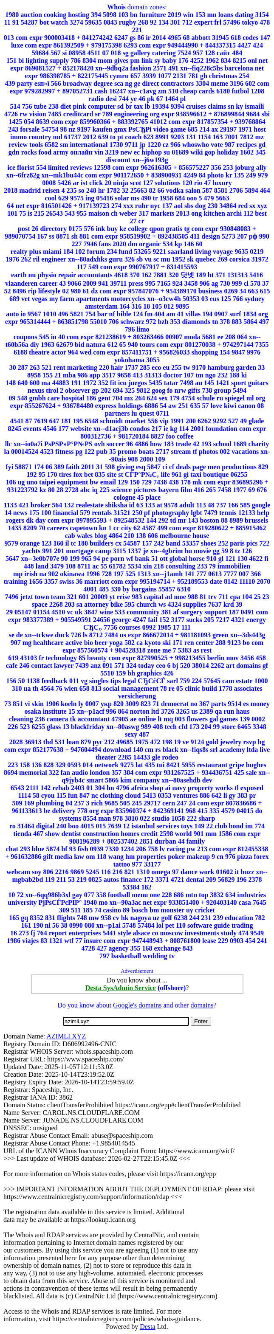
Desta (147, 1326)
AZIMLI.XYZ (66, 1036)
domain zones (136, 7)
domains (201, 1005)
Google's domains (137, 1005)
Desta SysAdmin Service (120, 987)
